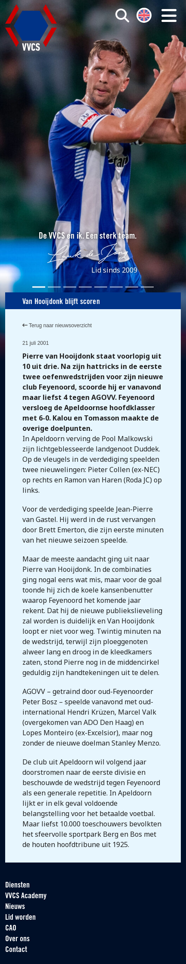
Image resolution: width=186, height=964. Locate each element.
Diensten (17, 885)
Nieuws (15, 907)
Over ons (17, 939)
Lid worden (20, 918)
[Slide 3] (69, 287)
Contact (16, 950)
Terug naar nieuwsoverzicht (57, 325)
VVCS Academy (25, 896)
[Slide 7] (131, 287)
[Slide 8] (147, 287)
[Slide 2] (54, 287)
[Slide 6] (116, 287)
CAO (10, 928)
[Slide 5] (100, 287)
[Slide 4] (85, 287)
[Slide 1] (38, 287)
